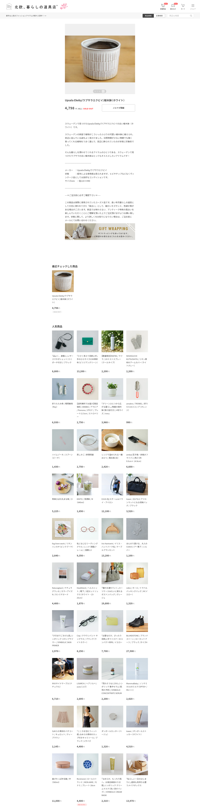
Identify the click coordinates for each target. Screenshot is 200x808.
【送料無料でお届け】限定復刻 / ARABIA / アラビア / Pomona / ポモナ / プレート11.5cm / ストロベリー (87, 410)
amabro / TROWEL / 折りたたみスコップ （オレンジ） (137, 406)
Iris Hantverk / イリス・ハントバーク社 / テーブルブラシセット (112, 546)
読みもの (173, 9)
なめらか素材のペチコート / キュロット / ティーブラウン (62, 734)
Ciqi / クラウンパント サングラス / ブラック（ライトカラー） (87, 638)
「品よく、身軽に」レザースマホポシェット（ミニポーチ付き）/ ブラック (62, 359)
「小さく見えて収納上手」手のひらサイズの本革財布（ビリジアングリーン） (87, 359)
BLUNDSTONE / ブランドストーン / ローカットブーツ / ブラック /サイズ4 (137, 638)
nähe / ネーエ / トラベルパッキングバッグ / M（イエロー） (137, 591)
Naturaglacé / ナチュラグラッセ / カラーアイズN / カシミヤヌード (62, 591)
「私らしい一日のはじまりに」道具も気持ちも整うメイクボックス (136, 782)
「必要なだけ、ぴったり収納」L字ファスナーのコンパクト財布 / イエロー (112, 638)
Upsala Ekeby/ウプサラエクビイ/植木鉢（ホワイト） (62, 299)
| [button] (97, 91)
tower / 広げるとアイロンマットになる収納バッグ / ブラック (136, 502)
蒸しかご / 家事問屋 (85, 454)
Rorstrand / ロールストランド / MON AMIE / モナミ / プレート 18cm (87, 782)
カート (183, 9)
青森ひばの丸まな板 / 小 (62, 499)
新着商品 (163, 9)
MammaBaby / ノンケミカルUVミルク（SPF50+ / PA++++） (136, 686)
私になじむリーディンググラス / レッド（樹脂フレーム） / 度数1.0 (87, 546)
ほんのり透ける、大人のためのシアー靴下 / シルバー (136, 546)
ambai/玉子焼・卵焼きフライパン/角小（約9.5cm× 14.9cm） (137, 457)
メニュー (193, 9)
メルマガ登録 (118, 108)
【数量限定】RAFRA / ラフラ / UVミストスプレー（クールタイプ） (112, 359)
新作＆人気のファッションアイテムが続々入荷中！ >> (26, 15)
